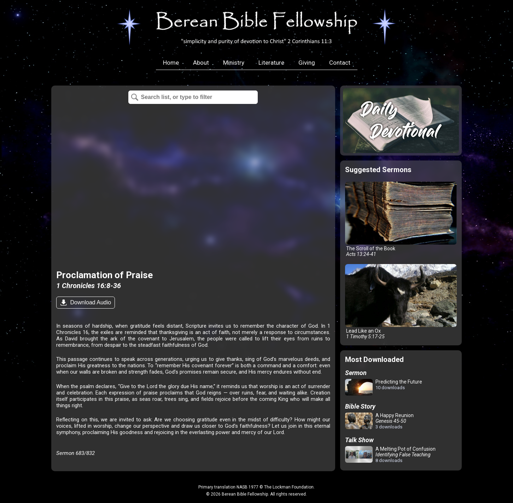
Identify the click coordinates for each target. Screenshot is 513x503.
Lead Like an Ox (401, 301)
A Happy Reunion (379, 421)
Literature (271, 62)
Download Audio (90, 302)
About (201, 62)
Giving (306, 62)
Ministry (233, 62)
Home (171, 62)
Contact (339, 62)
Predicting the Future (383, 387)
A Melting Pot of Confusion (390, 454)
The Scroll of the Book (401, 219)
